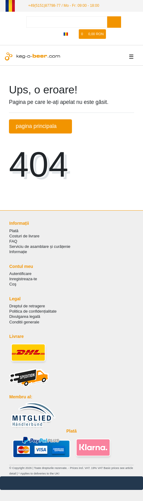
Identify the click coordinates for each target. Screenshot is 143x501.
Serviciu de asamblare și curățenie (39, 246)
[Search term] (66, 22)
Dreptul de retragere (27, 306)
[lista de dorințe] (74, 34)
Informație (18, 251)
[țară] (65, 34)
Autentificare (20, 273)
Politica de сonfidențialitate (33, 311)
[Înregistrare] (56, 34)
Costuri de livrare (24, 236)
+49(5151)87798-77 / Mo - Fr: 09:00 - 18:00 (63, 5)
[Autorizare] (47, 34)
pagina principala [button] (40, 126)
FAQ (13, 241)
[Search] (114, 22)
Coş (12, 284)
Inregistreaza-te (23, 279)
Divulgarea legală (24, 316)
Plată (14, 230)
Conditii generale (24, 322)
